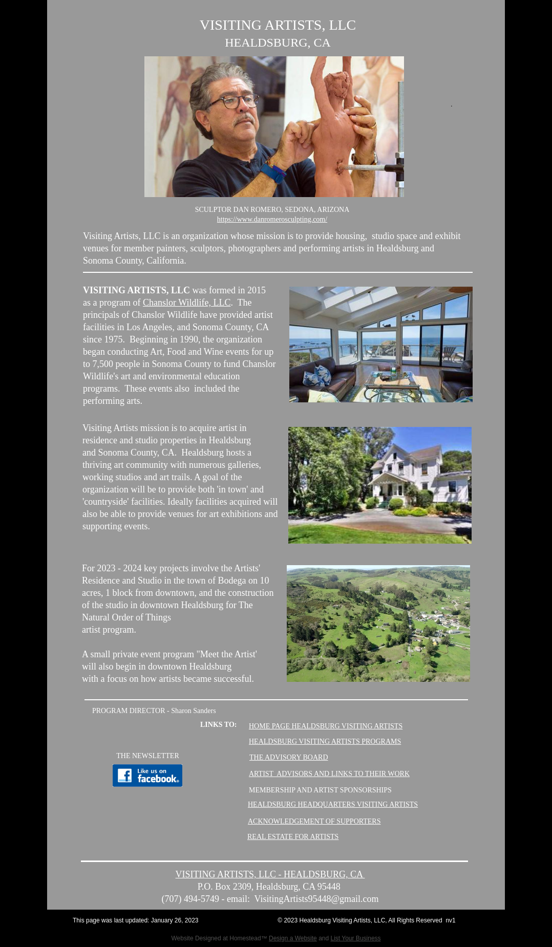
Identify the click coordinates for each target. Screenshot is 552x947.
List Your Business (356, 938)
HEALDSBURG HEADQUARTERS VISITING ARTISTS (333, 804)
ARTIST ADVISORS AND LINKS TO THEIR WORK (329, 774)
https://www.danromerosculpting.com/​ (272, 219)
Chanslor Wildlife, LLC (186, 302)
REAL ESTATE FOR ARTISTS (292, 837)
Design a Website (293, 938)
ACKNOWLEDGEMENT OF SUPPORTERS (314, 821)
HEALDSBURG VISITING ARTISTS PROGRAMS (325, 741)
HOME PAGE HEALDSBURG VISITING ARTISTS (325, 726)
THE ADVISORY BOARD (288, 757)
